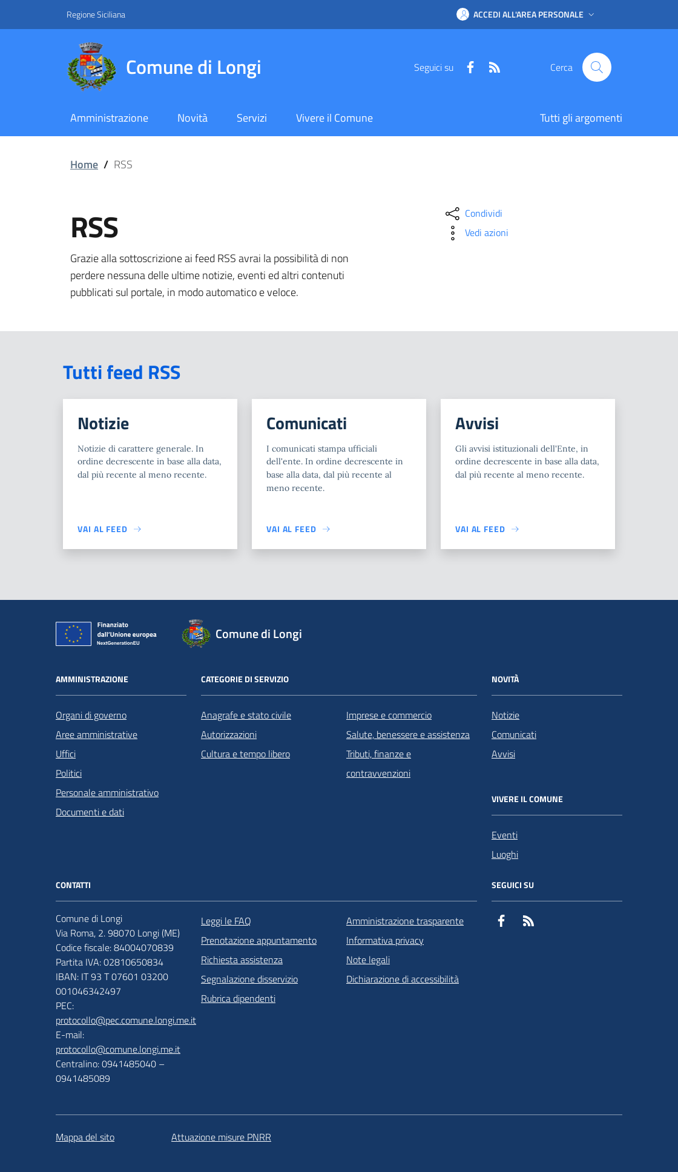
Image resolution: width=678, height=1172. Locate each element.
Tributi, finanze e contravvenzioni (378, 763)
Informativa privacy (385, 940)
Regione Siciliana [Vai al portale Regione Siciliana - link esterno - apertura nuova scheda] (96, 14)
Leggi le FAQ (226, 921)
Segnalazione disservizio (249, 979)
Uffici (66, 753)
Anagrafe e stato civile (246, 715)
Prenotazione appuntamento (259, 940)
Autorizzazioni (229, 734)
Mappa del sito (85, 1137)
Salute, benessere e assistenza (408, 734)
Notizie (505, 715)
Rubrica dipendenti (238, 998)
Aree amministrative (96, 734)
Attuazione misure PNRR (221, 1137)
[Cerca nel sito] (596, 67)
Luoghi (505, 854)
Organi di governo (91, 715)
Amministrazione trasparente (405, 921)
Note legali (368, 959)
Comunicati (514, 734)
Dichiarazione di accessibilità (402, 979)
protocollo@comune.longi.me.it (118, 1049)
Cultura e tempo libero (245, 753)
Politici (69, 773)
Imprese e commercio (389, 715)
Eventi (505, 835)
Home (84, 164)
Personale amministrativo (107, 792)
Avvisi (503, 753)
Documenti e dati (90, 812)
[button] (526, 14)
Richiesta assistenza (242, 959)
